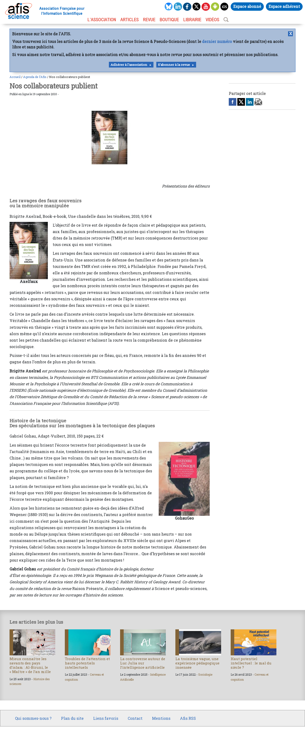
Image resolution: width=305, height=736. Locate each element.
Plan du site (72, 718)
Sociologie (205, 674)
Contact (135, 718)
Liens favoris (105, 718)
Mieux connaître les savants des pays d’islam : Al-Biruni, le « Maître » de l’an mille (30, 665)
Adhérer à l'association (129, 65)
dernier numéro (217, 41)
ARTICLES (129, 19)
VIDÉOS (212, 19)
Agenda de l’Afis (34, 77)
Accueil (15, 77)
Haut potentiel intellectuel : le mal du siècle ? (251, 663)
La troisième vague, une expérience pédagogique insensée (197, 663)
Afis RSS (188, 718)
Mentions (161, 718)
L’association (101, 19)
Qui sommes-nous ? (33, 718)
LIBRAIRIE (192, 19)
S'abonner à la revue (174, 65)
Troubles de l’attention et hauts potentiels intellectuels (87, 663)
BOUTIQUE (169, 19)
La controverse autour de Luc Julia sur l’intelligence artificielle (142, 663)
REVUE (149, 19)
